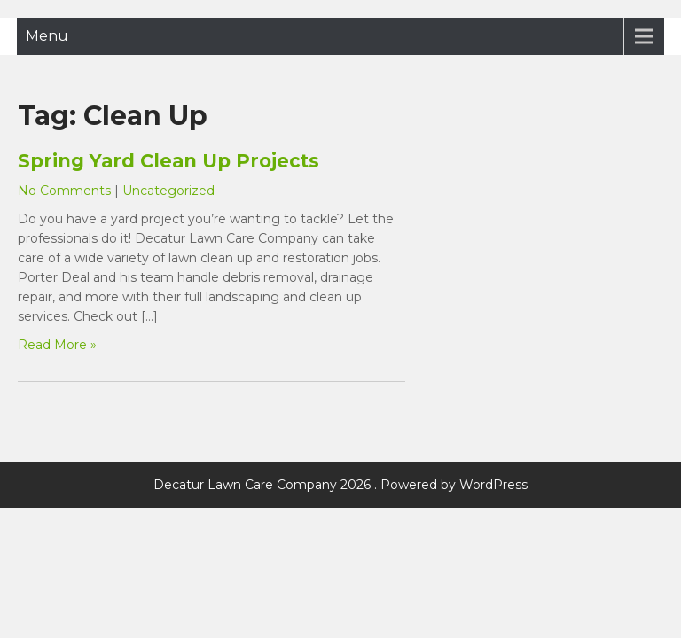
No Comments (64, 190)
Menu (47, 35)
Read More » (57, 345)
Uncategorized (168, 190)
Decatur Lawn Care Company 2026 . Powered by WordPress (340, 485)
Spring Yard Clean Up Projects (168, 161)
